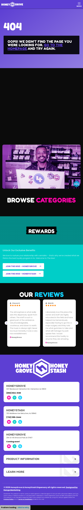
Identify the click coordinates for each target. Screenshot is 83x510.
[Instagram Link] (14, 398)
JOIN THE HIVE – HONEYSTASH (23, 273)
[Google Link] (20, 398)
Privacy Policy (8, 499)
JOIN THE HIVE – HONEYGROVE (23, 266)
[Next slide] (76, 323)
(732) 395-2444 (13, 417)
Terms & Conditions (25, 499)
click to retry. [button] (23, 507)
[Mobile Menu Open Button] (79, 4)
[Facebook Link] (9, 398)
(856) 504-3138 (13, 393)
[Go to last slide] (6, 323)
